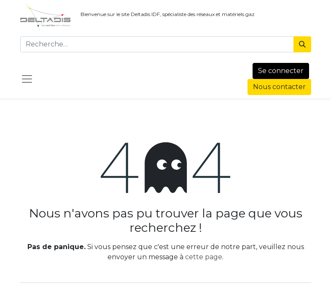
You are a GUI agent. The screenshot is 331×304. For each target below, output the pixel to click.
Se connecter (281, 71)
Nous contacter (279, 87)
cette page (203, 257)
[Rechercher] (302, 44)
